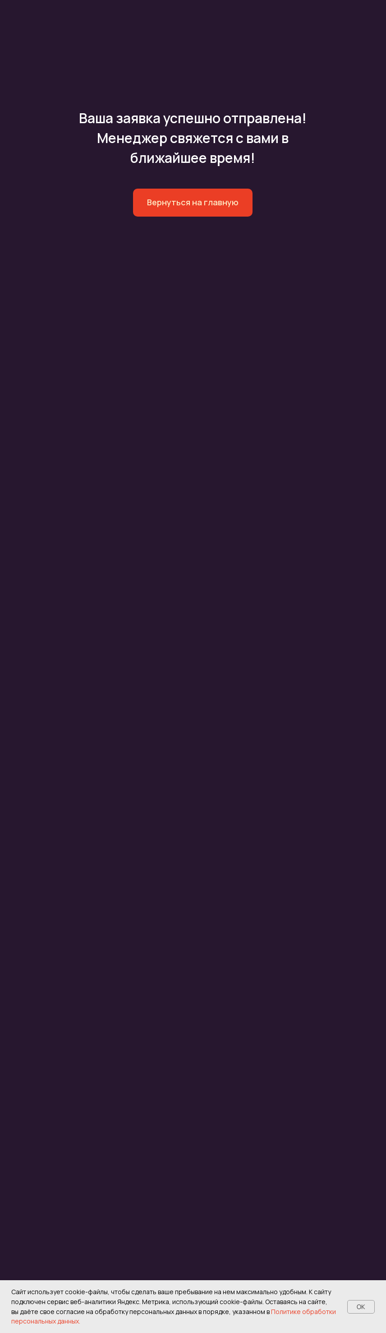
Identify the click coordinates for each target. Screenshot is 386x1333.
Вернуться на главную (193, 202)
